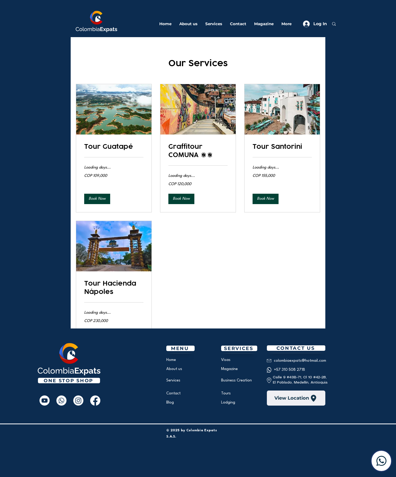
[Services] (180, 380)
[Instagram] (78, 400)
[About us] (180, 369)
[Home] (180, 360)
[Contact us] (381, 461)
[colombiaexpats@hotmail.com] (300, 361)
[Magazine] (231, 369)
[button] (97, 199)
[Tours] (227, 393)
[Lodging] (228, 402)
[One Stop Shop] (69, 380)
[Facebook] (95, 400)
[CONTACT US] (296, 348)
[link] (113, 147)
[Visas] (227, 360)
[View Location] (296, 398)
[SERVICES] (239, 348)
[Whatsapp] (61, 400)
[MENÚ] (180, 348)
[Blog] (179, 402)
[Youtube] (44, 400)
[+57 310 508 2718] (289, 370)
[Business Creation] (236, 380)
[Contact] (179, 393)
